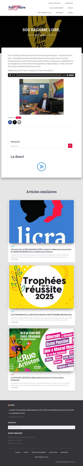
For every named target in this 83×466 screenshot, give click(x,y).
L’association (69, 3)
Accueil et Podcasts (54, 3)
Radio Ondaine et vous (44, 12)
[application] (41, 75)
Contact (70, 12)
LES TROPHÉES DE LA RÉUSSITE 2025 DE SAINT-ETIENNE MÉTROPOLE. (41, 315)
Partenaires (59, 12)
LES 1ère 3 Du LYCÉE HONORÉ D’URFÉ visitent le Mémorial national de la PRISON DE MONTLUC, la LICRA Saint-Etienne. (41, 250)
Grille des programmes (56, 8)
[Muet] (67, 75)
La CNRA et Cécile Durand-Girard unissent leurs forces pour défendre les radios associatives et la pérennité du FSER (41, 411)
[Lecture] (10, 75)
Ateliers (70, 8)
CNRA (12, 405)
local (18, 117)
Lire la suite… (14, 259)
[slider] (38, 75)
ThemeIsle (72, 462)
